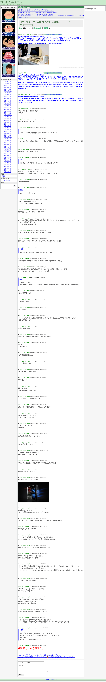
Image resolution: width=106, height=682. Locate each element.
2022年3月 (7, 172)
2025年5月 (7, 102)
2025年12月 (8, 89)
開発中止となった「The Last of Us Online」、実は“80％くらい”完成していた (36, 11)
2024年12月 (8, 111)
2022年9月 (7, 161)
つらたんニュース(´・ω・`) (53, 681)
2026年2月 (7, 85)
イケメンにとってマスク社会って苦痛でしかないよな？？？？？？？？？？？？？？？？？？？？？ (41, 9)
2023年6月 (7, 144)
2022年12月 (8, 155)
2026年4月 (7, 82)
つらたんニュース (11, 1)
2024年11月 (8, 113)
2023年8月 (7, 140)
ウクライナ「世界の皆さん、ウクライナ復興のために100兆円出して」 (41, 655)
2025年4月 (7, 104)
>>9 (20, 159)
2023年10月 (8, 137)
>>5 (20, 129)
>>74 (21, 630)
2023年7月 (7, 142)
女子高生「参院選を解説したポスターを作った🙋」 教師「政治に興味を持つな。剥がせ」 (46, 657)
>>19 (21, 249)
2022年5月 (7, 168)
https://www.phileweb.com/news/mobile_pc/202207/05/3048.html (40, 43)
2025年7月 (7, 98)
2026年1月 (7, 87)
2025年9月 (7, 94)
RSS (3, 176)
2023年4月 (7, 148)
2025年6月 (7, 100)
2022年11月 (8, 157)
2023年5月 (7, 146)
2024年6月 (7, 122)
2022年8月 (7, 162)
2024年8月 (7, 118)
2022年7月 (7, 164)
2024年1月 (7, 131)
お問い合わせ (6, 180)
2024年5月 (7, 124)
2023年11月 (8, 135)
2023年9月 (7, 139)
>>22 (21, 279)
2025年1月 (7, 109)
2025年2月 (7, 107)
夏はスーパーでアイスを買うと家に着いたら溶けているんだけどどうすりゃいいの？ (38, 12)
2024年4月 (7, 126)
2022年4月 (7, 170)
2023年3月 (7, 150)
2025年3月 (7, 105)
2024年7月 (7, 120)
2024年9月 (7, 116)
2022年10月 (8, 159)
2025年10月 (8, 93)
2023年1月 (7, 153)
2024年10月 (8, 115)
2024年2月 (7, 129)
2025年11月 (8, 91)
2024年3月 (7, 127)
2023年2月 (7, 151)
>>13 (21, 190)
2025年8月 (7, 96)
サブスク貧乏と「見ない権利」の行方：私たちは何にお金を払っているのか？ (36, 14)
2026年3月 (7, 83)
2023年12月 (8, 133)
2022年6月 (7, 166)
